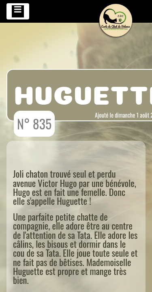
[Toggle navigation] (17, 11)
